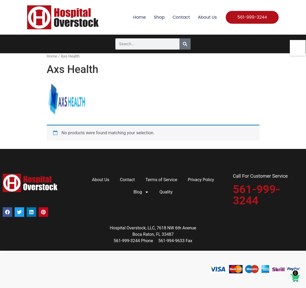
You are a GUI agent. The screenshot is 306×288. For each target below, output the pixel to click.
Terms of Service (161, 179)
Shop (159, 17)
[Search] (185, 44)
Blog (141, 192)
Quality (166, 191)
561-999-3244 (256, 195)
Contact (181, 17)
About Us (207, 17)
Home (139, 17)
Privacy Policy (201, 179)
